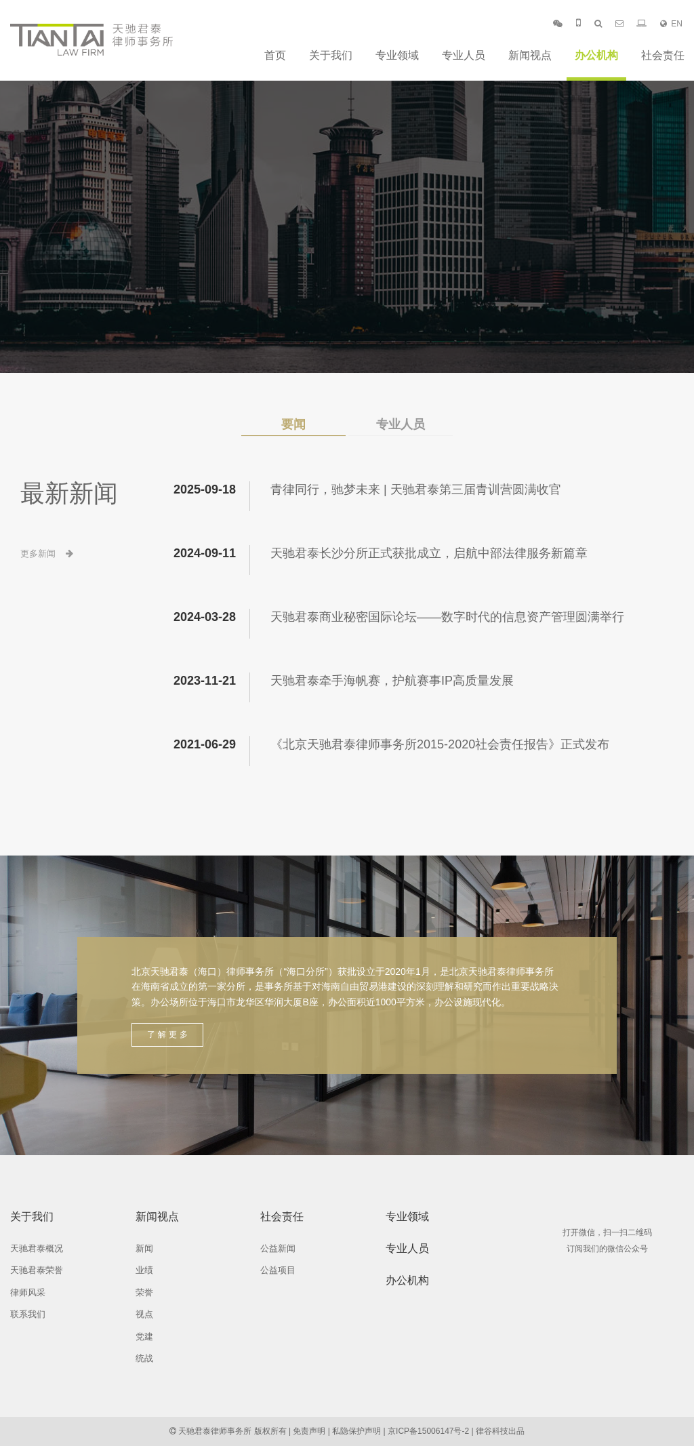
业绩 (144, 1270)
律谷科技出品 (500, 1431)
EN (671, 23)
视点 (144, 1314)
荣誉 (144, 1292)
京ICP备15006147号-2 (428, 1431)
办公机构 (596, 55)
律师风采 (27, 1292)
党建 (144, 1336)
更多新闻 (46, 553)
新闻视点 (530, 55)
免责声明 (309, 1431)
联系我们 (27, 1314)
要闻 (293, 424)
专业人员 (463, 55)
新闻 (144, 1248)
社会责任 (663, 55)
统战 (144, 1358)
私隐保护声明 (356, 1431)
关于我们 (330, 55)
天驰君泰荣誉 (36, 1270)
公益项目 (277, 1270)
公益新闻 (277, 1248)
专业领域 (397, 55)
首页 (275, 55)
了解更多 (168, 1034)
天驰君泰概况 (36, 1248)
